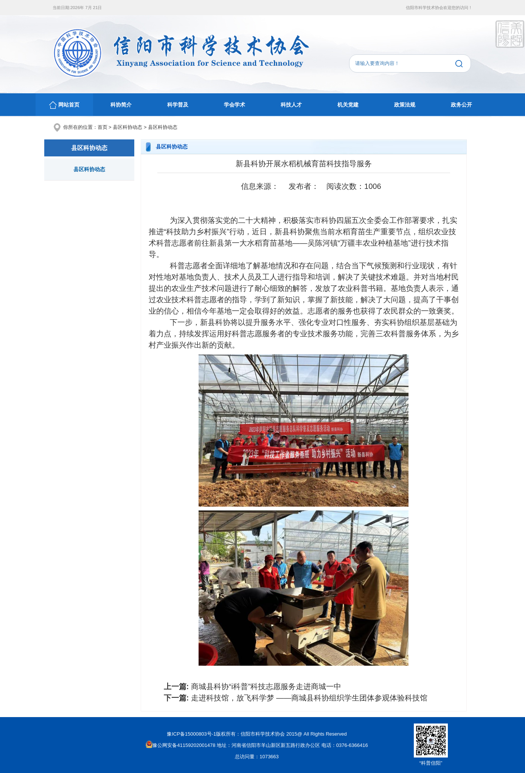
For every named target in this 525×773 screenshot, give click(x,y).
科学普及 (177, 105)
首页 (102, 127)
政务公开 (461, 105)
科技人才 (291, 105)
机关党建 (348, 105)
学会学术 (234, 105)
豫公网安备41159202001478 (180, 745)
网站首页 (64, 105)
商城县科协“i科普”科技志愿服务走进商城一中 (266, 686)
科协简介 (121, 105)
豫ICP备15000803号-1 (191, 734)
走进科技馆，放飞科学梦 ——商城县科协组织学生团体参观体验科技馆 (309, 698)
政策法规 (404, 105)
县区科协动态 (127, 127)
